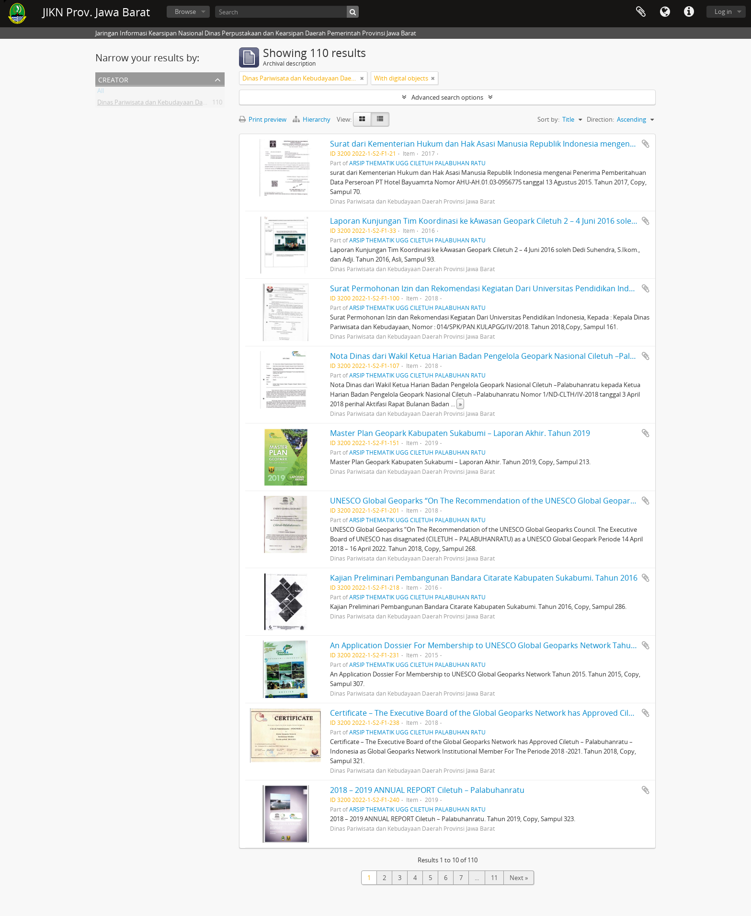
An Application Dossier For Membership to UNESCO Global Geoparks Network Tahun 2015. (493, 645)
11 (494, 877)
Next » (519, 877)
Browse (185, 11)
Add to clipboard (645, 144)
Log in (723, 11)
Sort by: (548, 119)
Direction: (600, 119)
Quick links (689, 12)
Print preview (262, 119)
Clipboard (641, 12)
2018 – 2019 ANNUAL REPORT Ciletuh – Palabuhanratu (427, 790)
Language (665, 12)
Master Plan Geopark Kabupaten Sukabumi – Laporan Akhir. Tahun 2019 (460, 433)
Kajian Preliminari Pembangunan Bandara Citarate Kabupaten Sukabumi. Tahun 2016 (483, 577)
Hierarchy (312, 119)
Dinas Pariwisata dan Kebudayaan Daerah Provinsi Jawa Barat (184, 104)
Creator (113, 78)
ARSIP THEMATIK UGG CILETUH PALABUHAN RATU (417, 163)
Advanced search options (447, 97)
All (100, 92)
